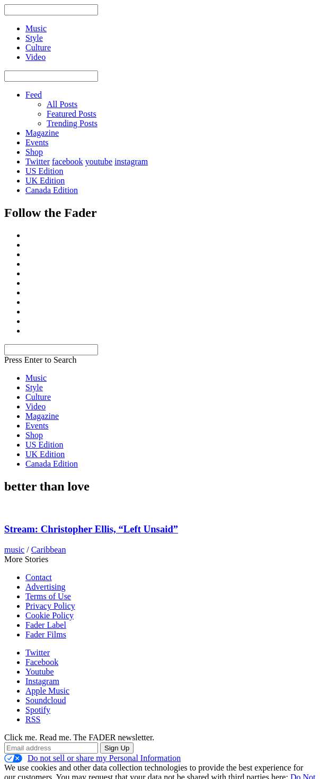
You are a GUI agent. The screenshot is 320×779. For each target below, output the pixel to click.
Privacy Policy (50, 605)
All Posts (62, 104)
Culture (38, 396)
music (14, 549)
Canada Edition (51, 190)
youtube (99, 161)
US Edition (44, 171)
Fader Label (45, 624)
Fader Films (45, 634)
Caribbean (48, 549)
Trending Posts (72, 123)
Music (36, 377)
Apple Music (47, 690)
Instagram (42, 681)
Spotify (37, 709)
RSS (32, 719)
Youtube (39, 671)
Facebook (41, 662)
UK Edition (45, 180)
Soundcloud (45, 700)
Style (34, 387)
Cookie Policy (49, 615)
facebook (67, 161)
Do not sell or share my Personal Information (92, 758)
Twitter (37, 161)
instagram (131, 161)
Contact (38, 577)
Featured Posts (71, 113)
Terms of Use (48, 596)
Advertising (45, 586)
